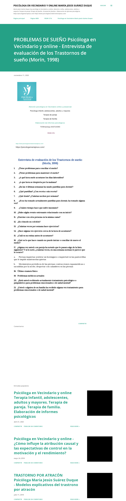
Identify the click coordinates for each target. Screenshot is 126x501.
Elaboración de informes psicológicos (50, 123)
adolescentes (49, 111)
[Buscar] (103, 5)
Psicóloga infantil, (37, 111)
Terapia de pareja (50, 115)
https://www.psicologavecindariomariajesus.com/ (29, 143)
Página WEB (34, 18)
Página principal (19, 18)
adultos (59, 111)
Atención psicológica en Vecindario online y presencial (50, 107)
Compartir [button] (82, 324)
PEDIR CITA (48, 18)
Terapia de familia (50, 119)
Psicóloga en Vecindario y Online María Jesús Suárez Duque (52, 5)
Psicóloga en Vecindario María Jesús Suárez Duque (75, 18)
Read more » (75, 426)
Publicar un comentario (33, 426)
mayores (66, 111)
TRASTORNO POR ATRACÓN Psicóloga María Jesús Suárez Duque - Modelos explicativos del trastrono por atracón (46, 482)
